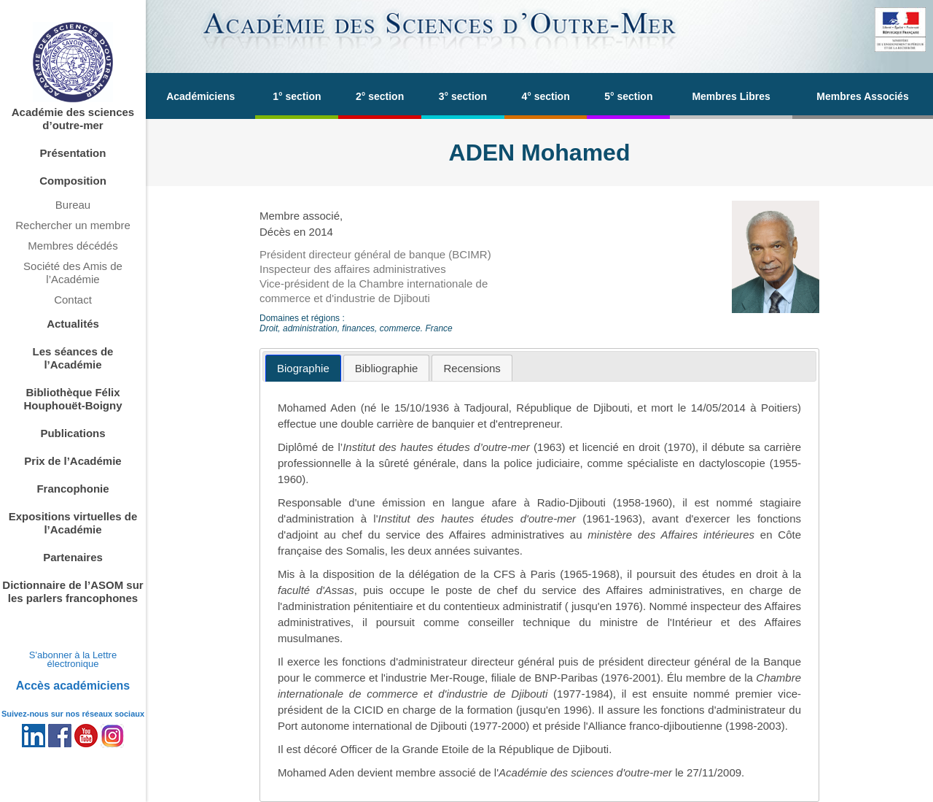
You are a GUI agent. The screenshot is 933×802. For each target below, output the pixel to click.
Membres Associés (862, 96)
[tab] (303, 368)
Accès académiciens (73, 685)
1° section (297, 96)
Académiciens (200, 96)
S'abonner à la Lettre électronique (73, 659)
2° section (380, 96)
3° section (463, 96)
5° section (628, 96)
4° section (545, 96)
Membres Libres (731, 96)
